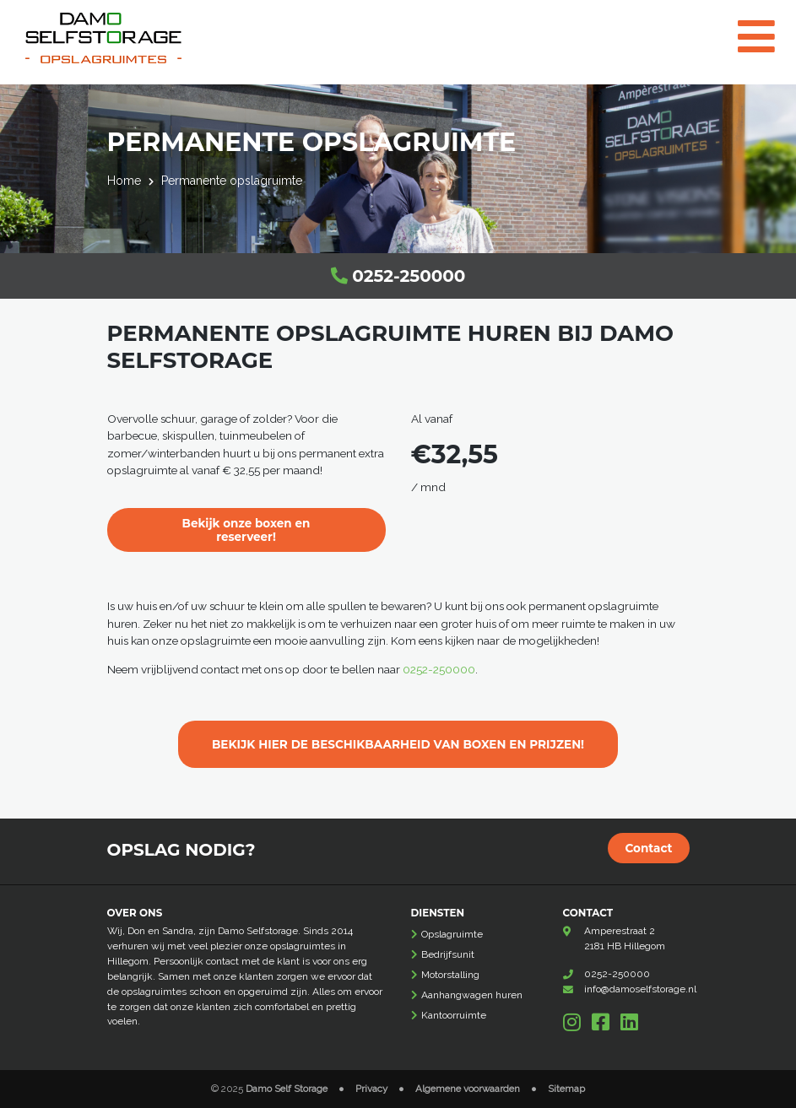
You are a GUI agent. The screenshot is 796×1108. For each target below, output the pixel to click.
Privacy (371, 1088)
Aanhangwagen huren (472, 995)
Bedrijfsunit (447, 954)
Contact (648, 848)
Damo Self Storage (287, 1088)
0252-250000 (398, 276)
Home (124, 180)
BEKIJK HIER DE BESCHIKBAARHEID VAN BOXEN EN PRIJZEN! (398, 744)
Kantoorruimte (453, 1015)
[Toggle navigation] (764, 26)
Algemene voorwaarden (467, 1088)
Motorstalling (450, 975)
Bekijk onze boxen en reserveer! (246, 529)
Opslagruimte (452, 934)
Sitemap (566, 1088)
